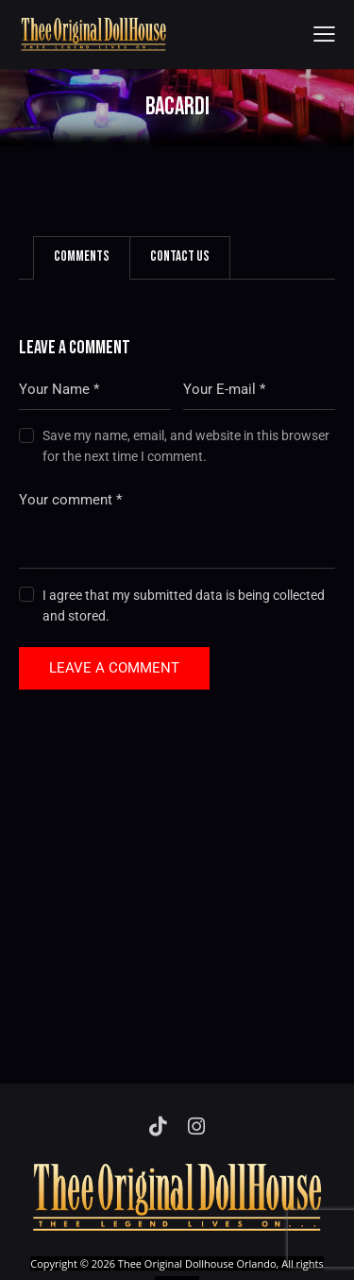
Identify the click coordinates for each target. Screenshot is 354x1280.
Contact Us (180, 256)
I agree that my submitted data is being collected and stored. (183, 605)
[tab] (81, 258)
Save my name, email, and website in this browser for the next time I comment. (185, 446)
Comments (82, 256)
